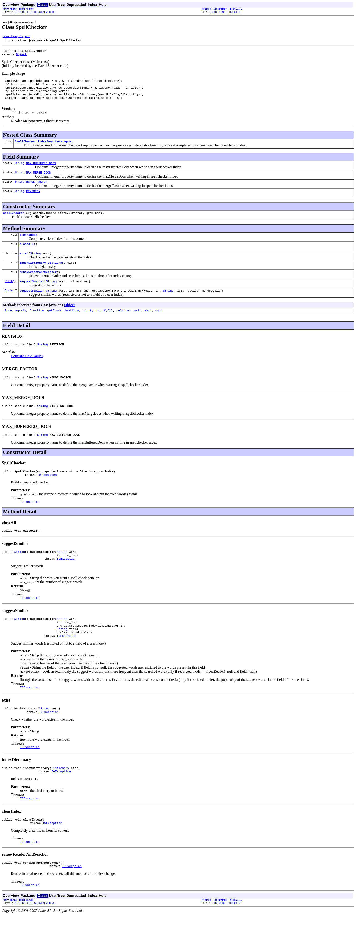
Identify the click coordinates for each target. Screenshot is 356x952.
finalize (37, 327)
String (19, 171)
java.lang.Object (16, 37)
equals (20, 327)
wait (137, 327)
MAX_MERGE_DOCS (38, 181)
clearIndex (28, 246)
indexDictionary (33, 276)
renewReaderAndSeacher (38, 286)
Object (21, 56)
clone (7, 327)
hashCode (72, 327)
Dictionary (57, 276)
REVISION (33, 201)
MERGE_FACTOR (36, 191)
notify (88, 327)
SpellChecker (13, 224)
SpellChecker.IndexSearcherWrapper (44, 149)
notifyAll (105, 327)
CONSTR (39, 12)
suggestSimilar (32, 296)
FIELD (29, 12)
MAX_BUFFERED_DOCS (41, 171)
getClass (54, 327)
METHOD (50, 12)
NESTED (19, 12)
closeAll (27, 256)
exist (24, 266)
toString (123, 327)
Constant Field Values (27, 373)
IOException (47, 495)
